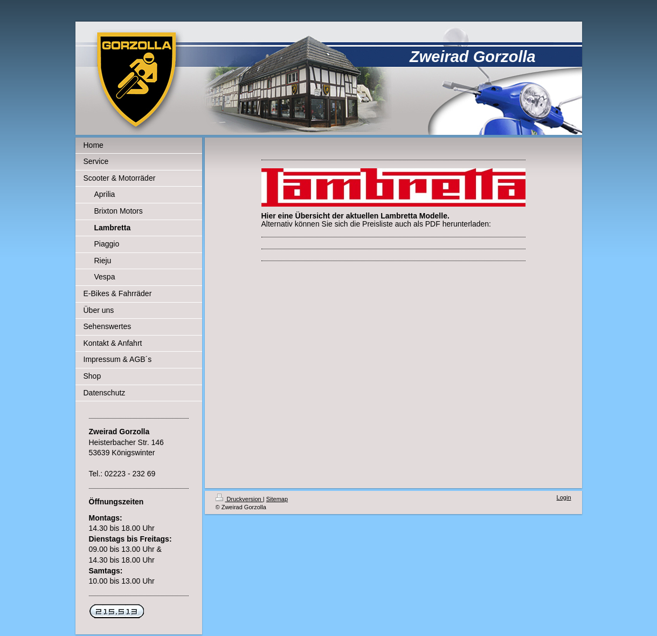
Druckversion (239, 499)
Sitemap (277, 499)
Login (564, 497)
